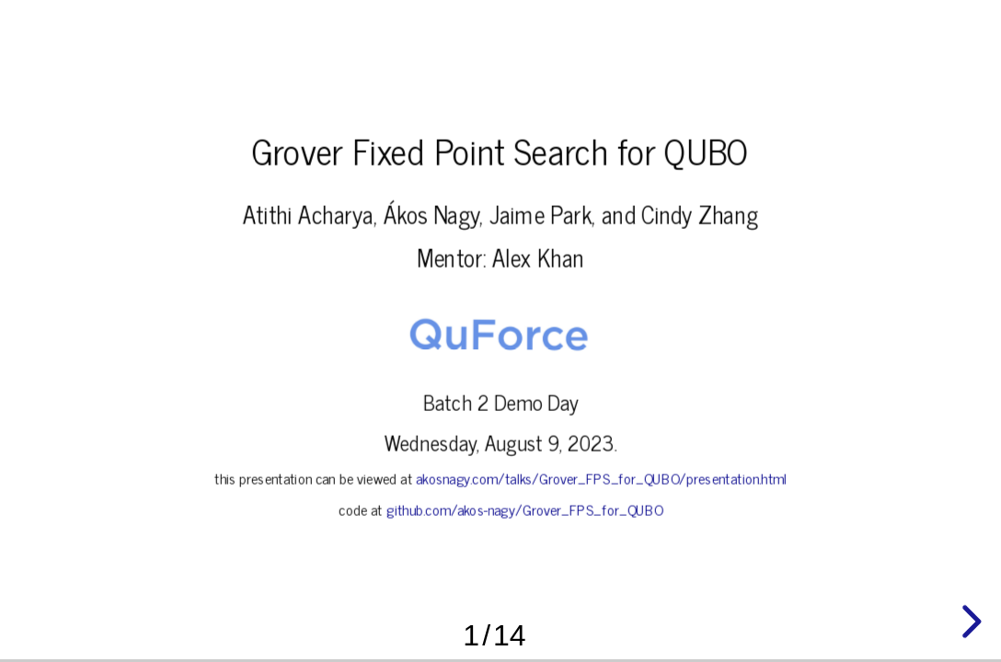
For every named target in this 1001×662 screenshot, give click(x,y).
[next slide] (968, 621)
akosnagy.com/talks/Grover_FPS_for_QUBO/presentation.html (601, 478)
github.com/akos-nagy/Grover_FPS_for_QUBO (523, 509)
